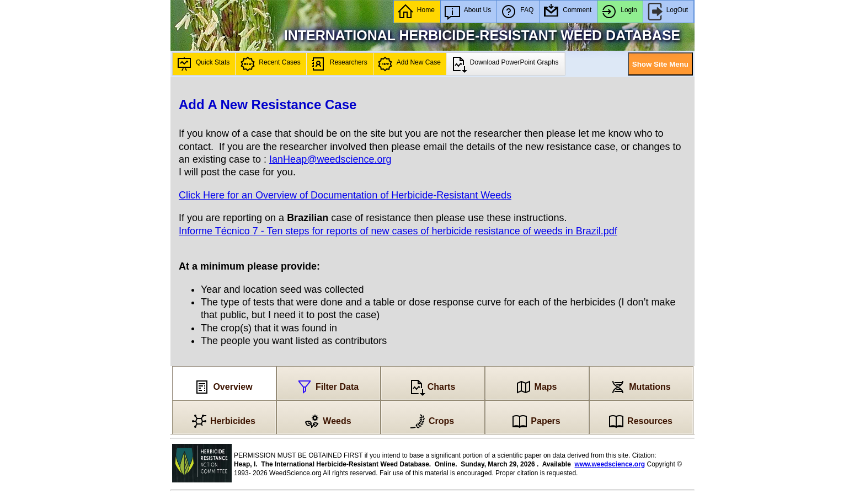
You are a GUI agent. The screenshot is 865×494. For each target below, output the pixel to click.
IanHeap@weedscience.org (330, 159)
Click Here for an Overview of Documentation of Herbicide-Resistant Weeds (345, 195)
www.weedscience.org (610, 464)
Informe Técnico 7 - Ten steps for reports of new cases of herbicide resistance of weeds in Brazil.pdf (398, 231)
